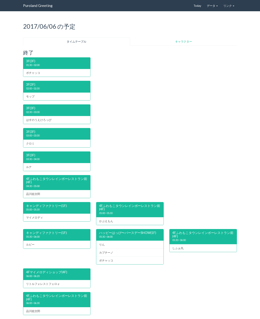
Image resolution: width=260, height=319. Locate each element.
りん (102, 244)
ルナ (29, 166)
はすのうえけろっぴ (38, 119)
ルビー (30, 244)
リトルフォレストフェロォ (43, 283)
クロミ (30, 143)
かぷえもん (106, 221)
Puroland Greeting (38, 5)
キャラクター (183, 41)
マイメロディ (34, 217)
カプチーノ (106, 252)
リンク (228, 5)
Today (197, 5)
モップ (30, 96)
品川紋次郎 (33, 193)
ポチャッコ (33, 72)
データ (212, 5)
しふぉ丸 (178, 248)
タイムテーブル (76, 41)
